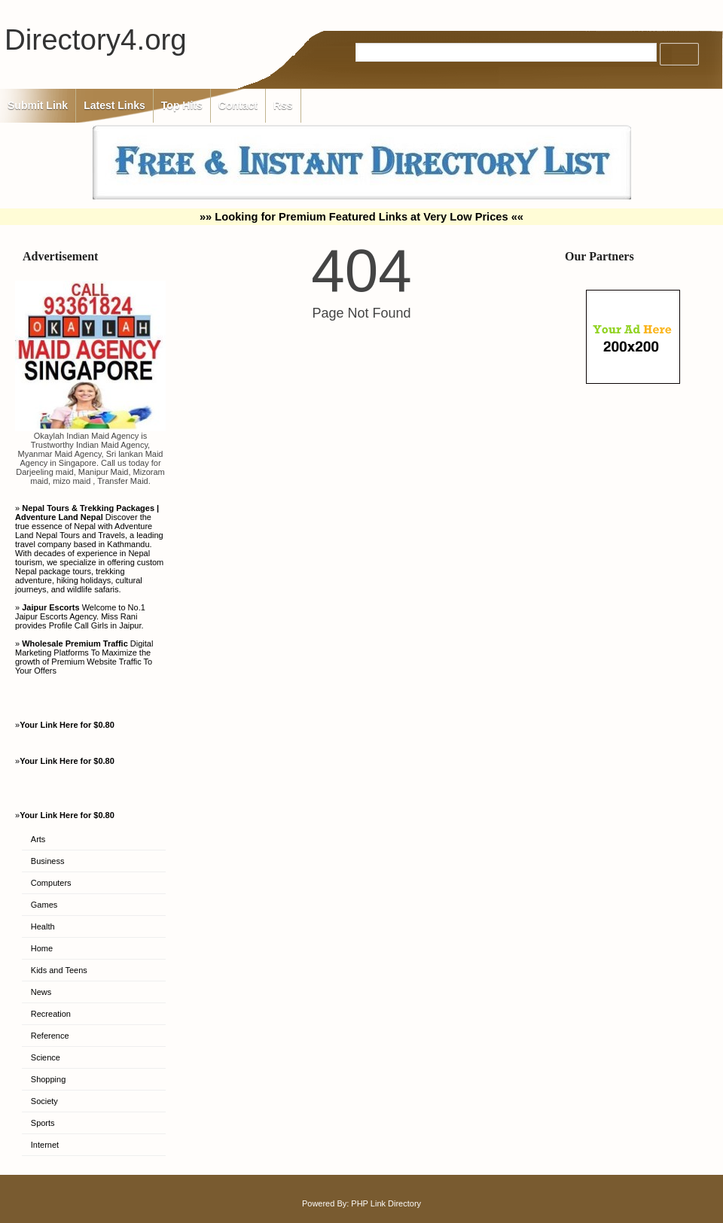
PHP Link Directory (386, 1203)
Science (45, 1057)
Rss (283, 105)
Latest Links (114, 105)
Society (44, 1101)
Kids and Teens (59, 970)
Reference (50, 1035)
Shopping (48, 1079)
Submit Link (38, 105)
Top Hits (182, 105)
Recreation (51, 1013)
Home (42, 948)
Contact (238, 105)
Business (48, 861)
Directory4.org (96, 39)
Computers (51, 882)
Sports (43, 1122)
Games (44, 904)
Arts (38, 839)
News (41, 991)
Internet (45, 1144)
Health (43, 926)
